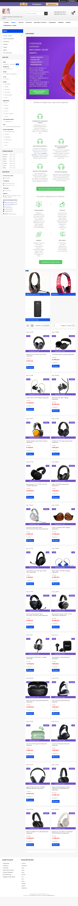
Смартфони (6, 863)
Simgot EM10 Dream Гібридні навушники (37, 397)
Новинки (60, 22)
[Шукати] (46, 13)
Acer (23, 868)
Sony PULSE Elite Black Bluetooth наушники (61, 744)
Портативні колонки (8, 870)
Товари (13, 22)
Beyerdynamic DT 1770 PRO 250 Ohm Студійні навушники (36, 484)
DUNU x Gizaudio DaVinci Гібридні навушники (61, 528)
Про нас (21, 22)
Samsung (24, 865)
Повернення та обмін (9, 25)
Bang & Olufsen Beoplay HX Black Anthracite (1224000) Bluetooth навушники (61, 788)
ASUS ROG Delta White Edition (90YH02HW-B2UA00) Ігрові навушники (37, 528)
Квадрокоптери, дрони (9, 876)
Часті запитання (7, 53)
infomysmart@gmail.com (11, 204)
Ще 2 (6, 145)
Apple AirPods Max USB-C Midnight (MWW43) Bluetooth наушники (35, 787)
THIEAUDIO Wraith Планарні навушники (63, 354)
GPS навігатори (7, 874)
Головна (6, 22)
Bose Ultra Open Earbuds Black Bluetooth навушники (37, 701)
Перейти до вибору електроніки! (39, 91)
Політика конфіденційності (48, 895)
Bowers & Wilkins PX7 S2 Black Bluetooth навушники (37, 832)
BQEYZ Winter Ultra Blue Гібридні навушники (61, 571)
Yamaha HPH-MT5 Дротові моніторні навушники (62, 441)
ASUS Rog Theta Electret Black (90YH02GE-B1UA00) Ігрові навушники (37, 614)
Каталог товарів (7, 35)
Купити (31, 367)
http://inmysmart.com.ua (11, 202)
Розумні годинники (8, 872)
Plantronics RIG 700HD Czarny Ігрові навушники (36, 355)
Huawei (24, 883)
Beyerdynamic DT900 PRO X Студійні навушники (36, 658)
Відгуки (5, 50)
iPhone (23, 874)
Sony (23, 881)
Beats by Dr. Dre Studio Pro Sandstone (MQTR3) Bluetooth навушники (62, 832)
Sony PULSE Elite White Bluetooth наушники (61, 701)
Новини (68, 22)
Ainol (23, 870)
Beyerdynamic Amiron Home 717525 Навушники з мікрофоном (62, 614)
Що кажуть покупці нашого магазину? (50, 188)
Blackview (24, 888)
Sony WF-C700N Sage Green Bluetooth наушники (36, 744)
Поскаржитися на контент (35, 895)
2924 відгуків (63, 1)
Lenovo (24, 863)
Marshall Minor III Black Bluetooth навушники (61, 658)
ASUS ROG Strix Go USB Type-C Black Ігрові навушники (36, 571)
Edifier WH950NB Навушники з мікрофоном (60, 484)
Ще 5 (6, 97)
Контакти (29, 22)
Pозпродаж (52, 22)
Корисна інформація (8, 38)
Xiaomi (23, 885)
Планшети (5, 865)
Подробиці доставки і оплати (50, 262)
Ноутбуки (5, 868)
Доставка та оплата (40, 22)
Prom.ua (47, 894)
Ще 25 (6, 116)
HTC (23, 879)
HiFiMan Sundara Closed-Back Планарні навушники (36, 441)
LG (22, 876)
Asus (23, 872)
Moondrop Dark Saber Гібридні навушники (60, 398)
